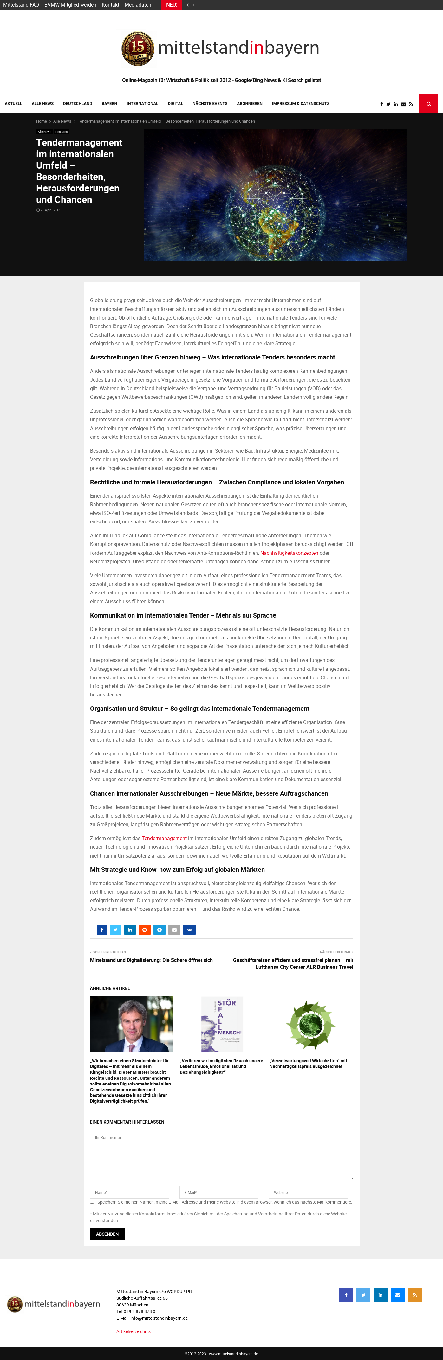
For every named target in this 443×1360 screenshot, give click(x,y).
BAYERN (109, 103)
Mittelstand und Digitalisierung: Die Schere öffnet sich (151, 959)
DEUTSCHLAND (77, 103)
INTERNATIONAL (143, 103)
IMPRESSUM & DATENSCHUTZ (300, 103)
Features (61, 131)
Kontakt (110, 4)
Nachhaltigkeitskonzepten (289, 552)
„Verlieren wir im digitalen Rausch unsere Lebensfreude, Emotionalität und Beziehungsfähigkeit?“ (221, 1066)
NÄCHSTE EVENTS (209, 103)
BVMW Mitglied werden (70, 4)
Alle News (43, 103)
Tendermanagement (164, 838)
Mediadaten (138, 4)
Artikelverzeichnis (133, 1331)
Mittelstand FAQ (21, 4)
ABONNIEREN (250, 103)
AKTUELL (13, 103)
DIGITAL (175, 103)
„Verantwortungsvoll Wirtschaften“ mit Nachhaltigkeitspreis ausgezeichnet (308, 1063)
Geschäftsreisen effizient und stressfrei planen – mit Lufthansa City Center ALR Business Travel (293, 963)
